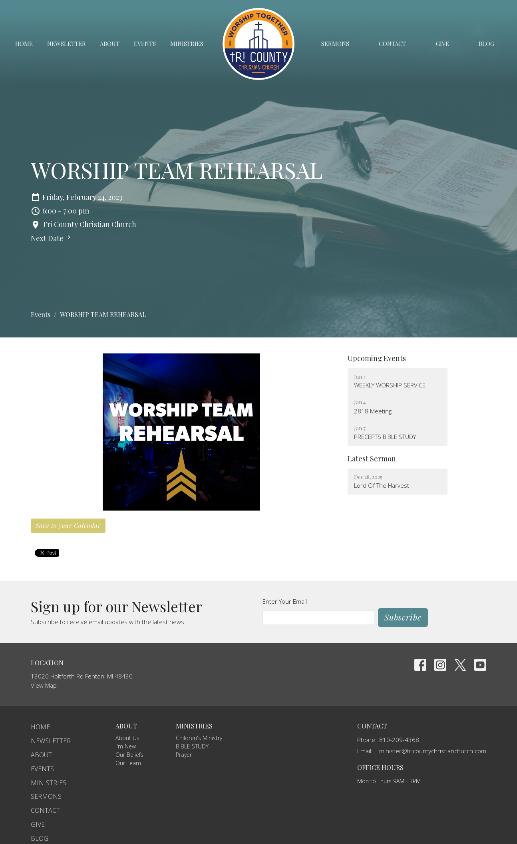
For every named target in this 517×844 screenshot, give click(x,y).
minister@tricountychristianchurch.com (432, 751)
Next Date (52, 238)
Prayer (184, 754)
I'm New (125, 746)
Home (24, 44)
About (109, 44)
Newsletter (66, 44)
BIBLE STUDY (192, 746)
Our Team (128, 763)
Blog (486, 44)
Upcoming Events (377, 358)
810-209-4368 (399, 740)
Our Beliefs (129, 754)
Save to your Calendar (68, 525)
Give (442, 44)
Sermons (335, 44)
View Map (44, 685)
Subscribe (403, 617)
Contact (392, 44)
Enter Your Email (284, 601)
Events (145, 44)
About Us (127, 738)
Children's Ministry (199, 738)
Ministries (186, 44)
